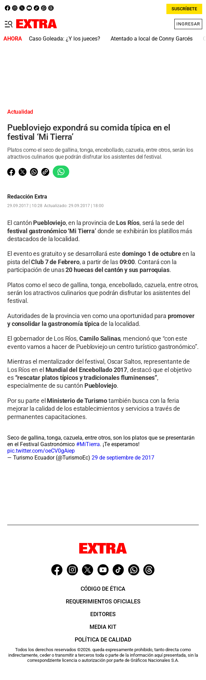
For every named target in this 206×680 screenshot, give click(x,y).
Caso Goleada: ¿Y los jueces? (64, 38)
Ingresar (188, 23)
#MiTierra (88, 444)
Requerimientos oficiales (103, 601)
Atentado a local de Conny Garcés (152, 38)
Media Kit (103, 627)
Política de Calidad (103, 639)
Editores (103, 614)
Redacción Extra (27, 197)
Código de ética (103, 589)
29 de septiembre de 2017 (123, 457)
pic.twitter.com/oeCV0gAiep (41, 450)
